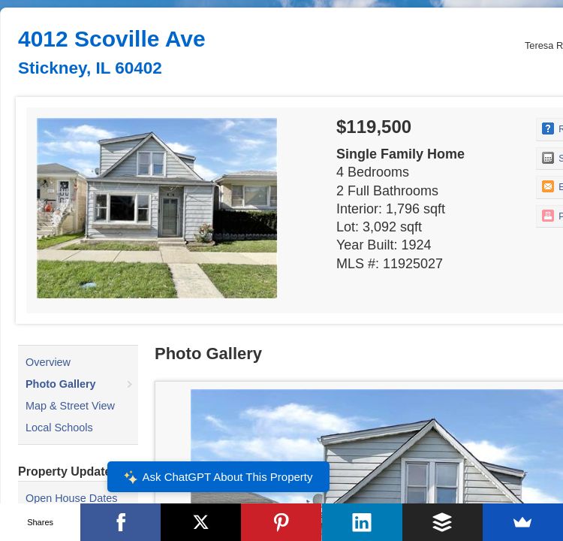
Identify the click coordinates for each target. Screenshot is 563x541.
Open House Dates (71, 498)
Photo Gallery (61, 384)
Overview (48, 362)
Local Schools (59, 428)
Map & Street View (70, 406)
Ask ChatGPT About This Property (217, 477)
